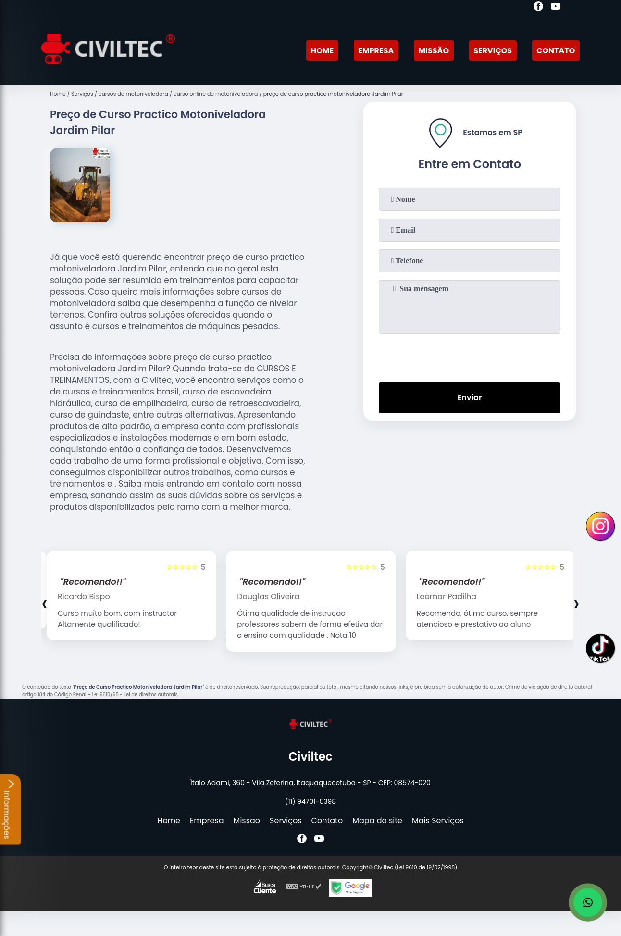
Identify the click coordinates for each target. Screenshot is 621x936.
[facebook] (538, 7)
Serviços (492, 50)
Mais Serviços (438, 820)
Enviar (470, 397)
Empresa (376, 50)
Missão (434, 50)
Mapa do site (377, 820)
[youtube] (555, 7)
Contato (555, 50)
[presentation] (470, 356)
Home (322, 50)
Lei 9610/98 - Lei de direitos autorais (135, 694)
